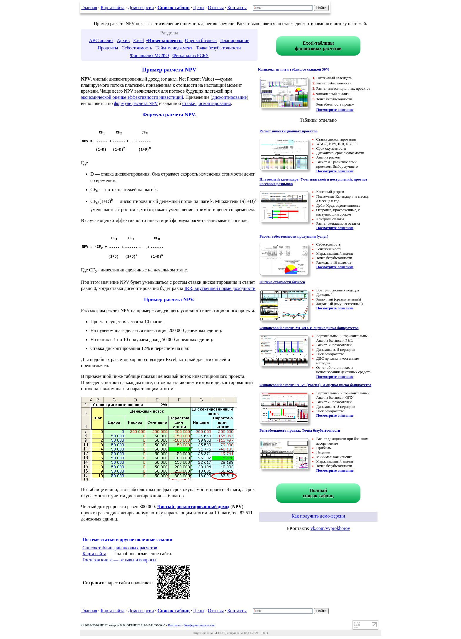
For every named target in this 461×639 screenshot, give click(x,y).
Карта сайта (112, 7)
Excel (138, 40)
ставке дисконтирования (206, 103)
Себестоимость (136, 47)
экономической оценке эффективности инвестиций (132, 97)
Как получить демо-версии (318, 515)
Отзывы (216, 7)
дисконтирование (229, 97)
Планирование (234, 40)
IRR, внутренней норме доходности (219, 288)
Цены (198, 7)
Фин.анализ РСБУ (190, 55)
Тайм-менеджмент (174, 47)
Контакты (237, 7)
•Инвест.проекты (164, 40)
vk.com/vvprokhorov (330, 528)
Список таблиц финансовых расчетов (120, 547)
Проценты (108, 47)
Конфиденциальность (199, 625)
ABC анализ (101, 40)
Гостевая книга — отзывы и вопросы (119, 559)
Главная (89, 7)
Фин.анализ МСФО (149, 55)
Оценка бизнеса (201, 40)
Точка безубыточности (218, 47)
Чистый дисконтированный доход (193, 506)
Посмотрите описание (335, 110)
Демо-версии (141, 7)
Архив (123, 40)
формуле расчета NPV (136, 103)
